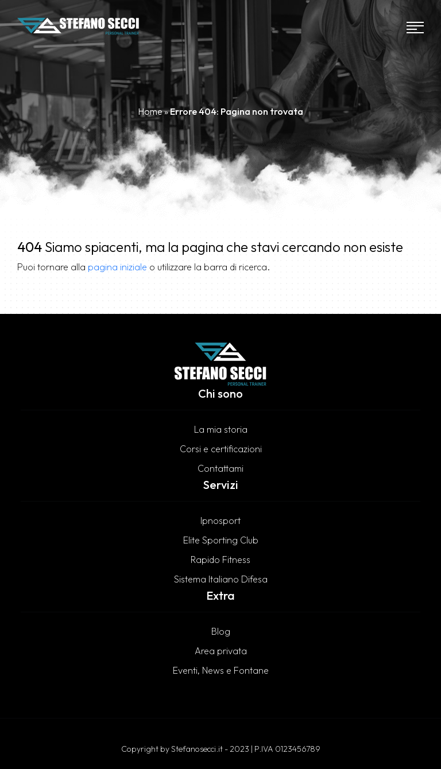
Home (150, 111)
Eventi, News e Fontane (221, 670)
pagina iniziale (117, 267)
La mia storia (220, 429)
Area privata (221, 651)
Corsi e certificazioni (221, 449)
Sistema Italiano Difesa (221, 579)
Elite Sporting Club (220, 540)
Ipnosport (220, 520)
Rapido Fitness (220, 559)
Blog (220, 631)
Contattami (220, 468)
